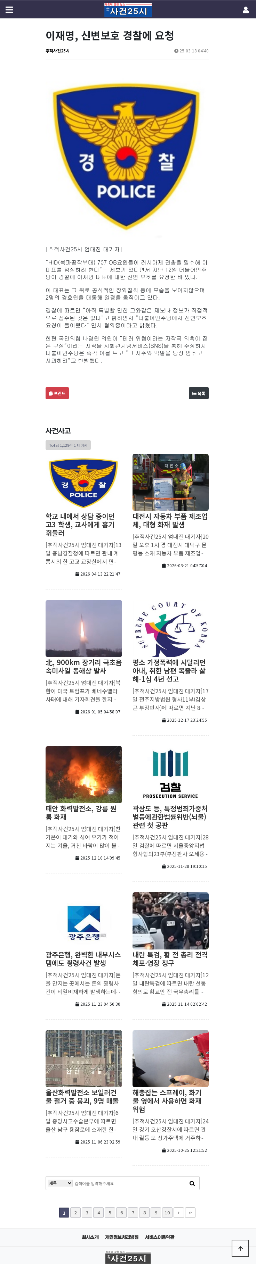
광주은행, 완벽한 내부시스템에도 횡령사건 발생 (83, 874)
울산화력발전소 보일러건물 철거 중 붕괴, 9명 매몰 (82, 1012)
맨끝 (190, 1128)
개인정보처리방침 (121, 1153)
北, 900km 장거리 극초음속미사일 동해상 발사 (84, 582)
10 (167, 1128)
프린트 (57, 309)
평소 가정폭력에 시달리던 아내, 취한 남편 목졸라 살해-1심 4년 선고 (169, 586)
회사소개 (90, 1153)
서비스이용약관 (159, 1153)
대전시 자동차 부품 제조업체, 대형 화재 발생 (170, 436)
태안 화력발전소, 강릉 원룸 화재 (81, 728)
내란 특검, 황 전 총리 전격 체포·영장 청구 (170, 874)
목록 (198, 309)
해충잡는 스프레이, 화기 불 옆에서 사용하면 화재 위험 (167, 1016)
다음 (179, 1128)
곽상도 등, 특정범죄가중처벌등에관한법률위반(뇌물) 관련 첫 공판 (170, 732)
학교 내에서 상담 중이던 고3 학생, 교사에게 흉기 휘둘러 (80, 440)
